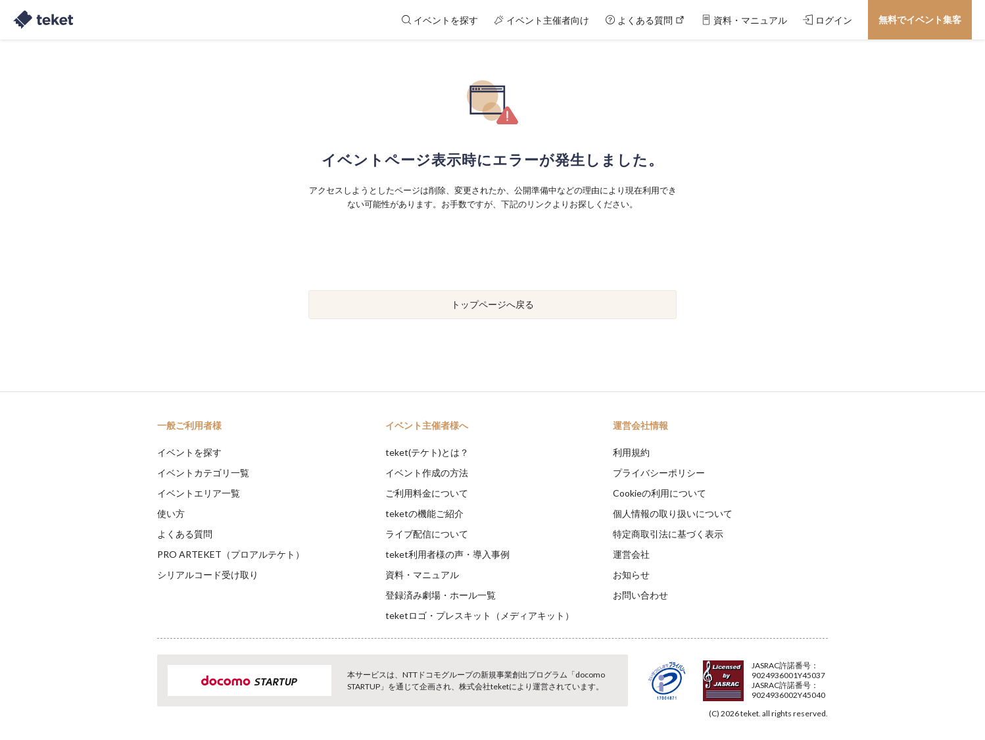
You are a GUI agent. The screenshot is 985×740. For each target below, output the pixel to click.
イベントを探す (189, 452)
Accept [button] (820, 674)
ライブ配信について (426, 533)
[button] (137, 691)
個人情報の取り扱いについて (673, 513)
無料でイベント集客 (919, 19)
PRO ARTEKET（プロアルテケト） (230, 554)
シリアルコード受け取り (207, 574)
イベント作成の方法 (426, 472)
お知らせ (631, 574)
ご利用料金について (426, 493)
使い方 (171, 513)
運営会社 (631, 554)
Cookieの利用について (659, 493)
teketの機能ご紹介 (424, 513)
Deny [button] (753, 675)
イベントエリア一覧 (198, 493)
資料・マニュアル (422, 574)
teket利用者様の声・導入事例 (447, 554)
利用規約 (631, 452)
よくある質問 (184, 533)
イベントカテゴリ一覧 (203, 472)
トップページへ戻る (492, 304)
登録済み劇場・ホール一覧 (440, 595)
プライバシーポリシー (659, 472)
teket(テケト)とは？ (427, 452)
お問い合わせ (640, 595)
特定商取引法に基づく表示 (668, 533)
